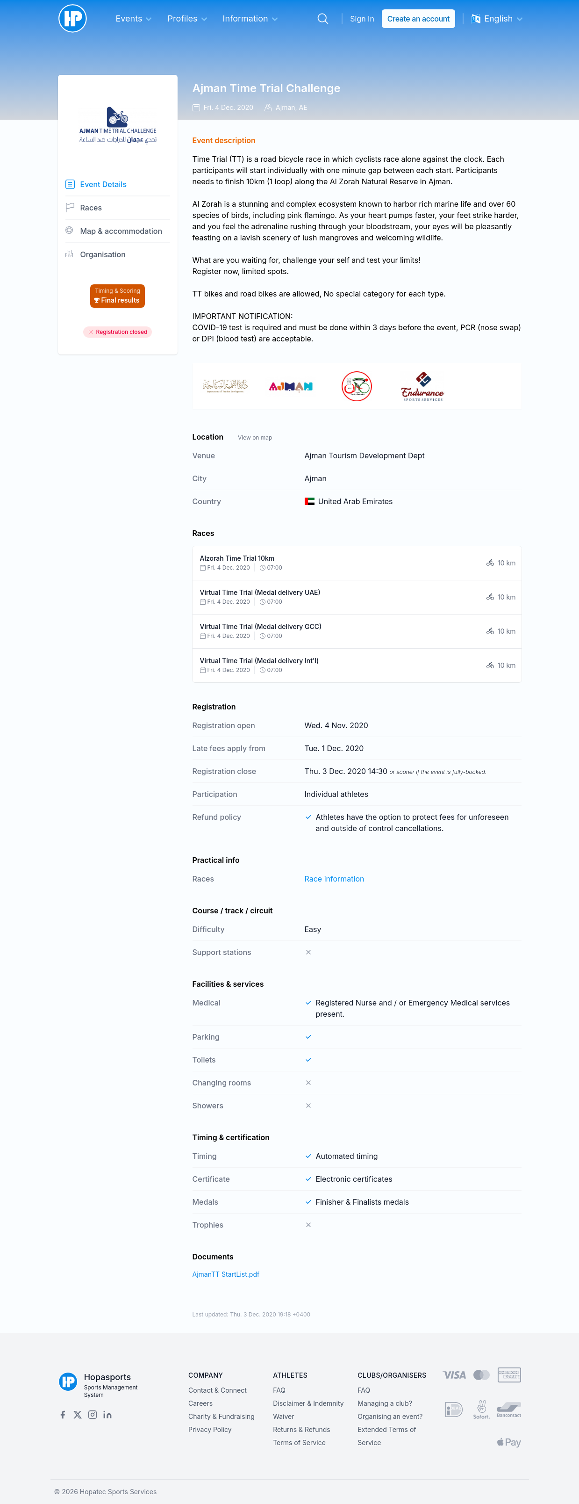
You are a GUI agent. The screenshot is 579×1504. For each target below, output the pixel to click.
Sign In (362, 18)
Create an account (418, 18)
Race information (335, 878)
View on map (255, 437)
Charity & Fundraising (221, 1416)
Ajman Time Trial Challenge (267, 88)
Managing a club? (384, 1403)
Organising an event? (389, 1416)
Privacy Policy (210, 1429)
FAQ (279, 1390)
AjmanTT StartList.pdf (226, 1274)
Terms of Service (299, 1442)
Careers (200, 1403)
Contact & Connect (217, 1390)
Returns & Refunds (301, 1429)
